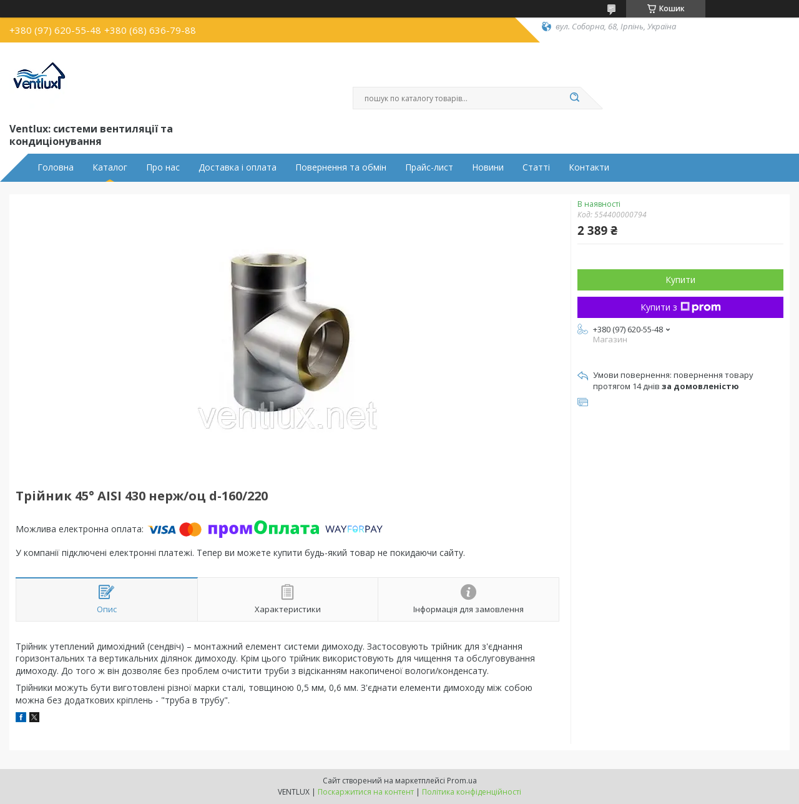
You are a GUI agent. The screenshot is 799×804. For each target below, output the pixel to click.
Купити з (680, 307)
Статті (536, 167)
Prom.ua (462, 780)
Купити (680, 279)
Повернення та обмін (340, 167)
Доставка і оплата (238, 167)
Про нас (163, 167)
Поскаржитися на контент (366, 792)
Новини (488, 167)
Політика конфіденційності (471, 792)
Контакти (589, 167)
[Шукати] (574, 98)
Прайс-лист (429, 167)
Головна (55, 167)
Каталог (109, 167)
